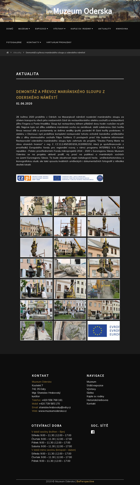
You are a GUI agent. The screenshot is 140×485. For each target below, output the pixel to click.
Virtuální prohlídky (58, 42)
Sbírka (90, 392)
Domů (9, 28)
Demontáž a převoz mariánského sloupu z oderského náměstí (55, 52)
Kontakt (91, 403)
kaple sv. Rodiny (82, 28)
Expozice (41, 28)
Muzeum (24, 28)
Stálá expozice (95, 385)
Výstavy (59, 28)
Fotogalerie (14, 42)
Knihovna (122, 28)
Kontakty (34, 42)
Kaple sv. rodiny (95, 396)
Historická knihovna (97, 400)
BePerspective (85, 481)
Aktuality (104, 28)
